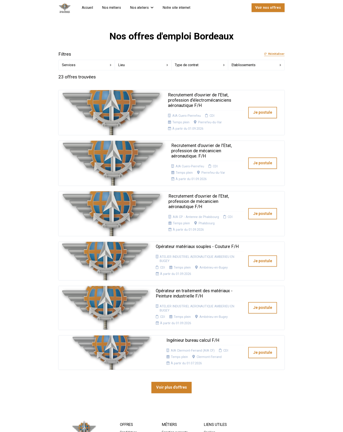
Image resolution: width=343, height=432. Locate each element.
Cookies (209, 364)
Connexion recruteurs (219, 375)
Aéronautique (171, 384)
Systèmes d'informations (172, 376)
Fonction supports (175, 364)
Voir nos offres (268, 7)
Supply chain (171, 370)
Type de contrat (200, 65)
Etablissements (256, 65)
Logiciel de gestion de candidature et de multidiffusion (171, 424)
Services (87, 65)
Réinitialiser (274, 54)
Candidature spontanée (128, 366)
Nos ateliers (142, 7)
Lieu (143, 65)
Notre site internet (176, 7)
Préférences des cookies (215, 382)
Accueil (87, 7)
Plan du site (212, 370)
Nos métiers (111, 7)
